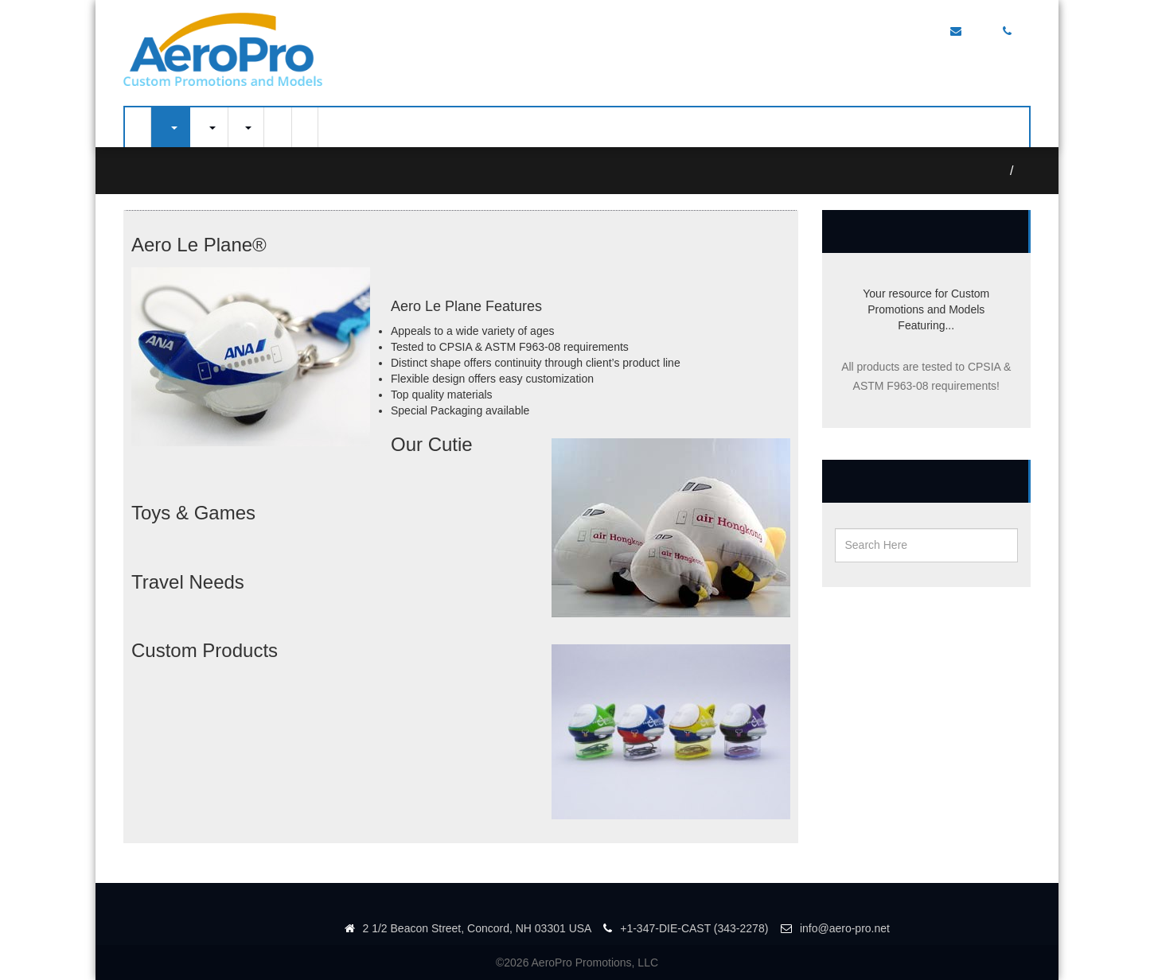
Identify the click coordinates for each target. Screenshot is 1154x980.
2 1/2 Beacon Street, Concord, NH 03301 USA (468, 928)
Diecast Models (209, 127)
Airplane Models (170, 127)
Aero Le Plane (1027, 171)
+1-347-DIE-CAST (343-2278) (685, 928)
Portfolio (246, 127)
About (305, 127)
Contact (277, 127)
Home (137, 127)
